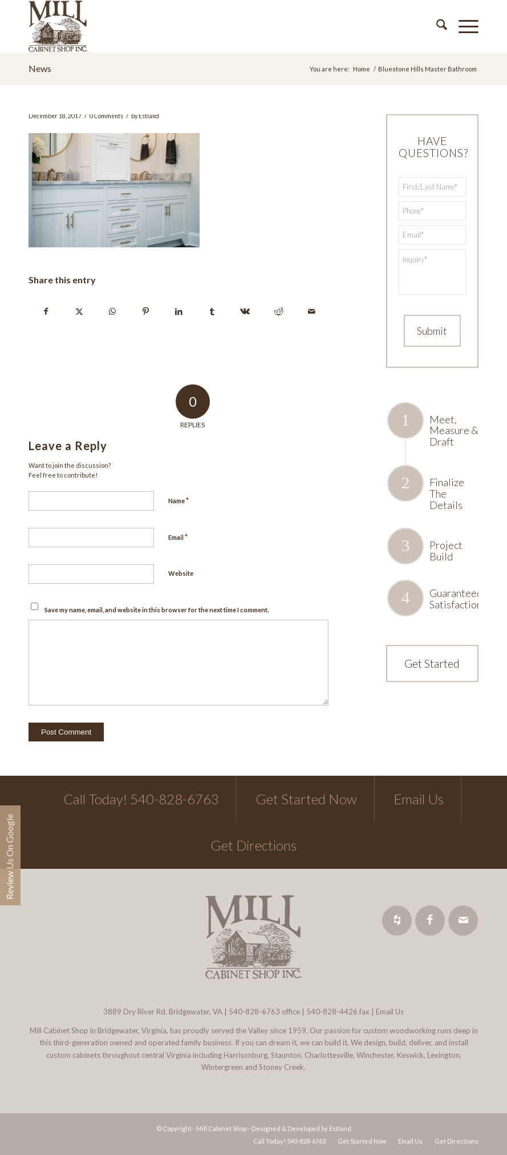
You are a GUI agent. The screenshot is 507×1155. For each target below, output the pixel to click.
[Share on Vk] (245, 311)
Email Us (419, 799)
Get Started (432, 663)
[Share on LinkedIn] (179, 311)
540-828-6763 (254, 1011)
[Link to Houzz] (397, 920)
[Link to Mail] (463, 920)
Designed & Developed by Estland (301, 1128)
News (40, 68)
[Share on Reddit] (278, 311)
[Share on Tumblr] (212, 311)
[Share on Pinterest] (145, 311)
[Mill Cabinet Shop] (58, 26)
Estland (149, 116)
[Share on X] (79, 311)
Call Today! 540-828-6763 (141, 799)
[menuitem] (436, 26)
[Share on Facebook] (45, 311)
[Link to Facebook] (430, 920)
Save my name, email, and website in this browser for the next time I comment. (156, 609)
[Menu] (462, 26)
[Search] (436, 26)
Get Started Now (306, 799)
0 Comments (106, 116)
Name (178, 500)
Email (178, 537)
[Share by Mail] (311, 311)
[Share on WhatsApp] (112, 311)
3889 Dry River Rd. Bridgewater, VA (162, 1011)
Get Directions (253, 845)
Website (180, 573)
